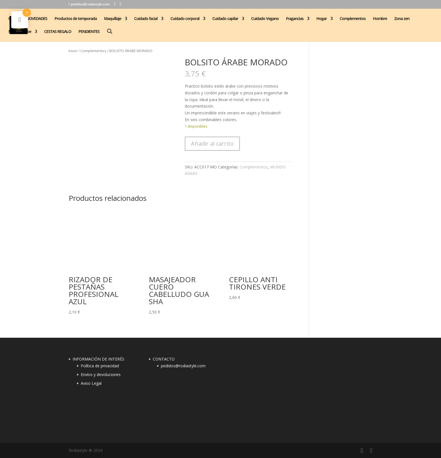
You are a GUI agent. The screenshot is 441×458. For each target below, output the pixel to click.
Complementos (353, 19)
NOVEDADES (36, 19)
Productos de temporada (76, 19)
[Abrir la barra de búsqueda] (109, 31)
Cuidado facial (146, 19)
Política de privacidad (100, 365)
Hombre (380, 19)
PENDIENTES (89, 32)
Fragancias (294, 19)
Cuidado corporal (184, 19)
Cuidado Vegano (265, 19)
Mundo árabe (19, 32)
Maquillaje (112, 19)
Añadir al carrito (212, 143)
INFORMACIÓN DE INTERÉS (98, 359)
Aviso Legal (91, 383)
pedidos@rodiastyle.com (183, 365)
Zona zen (402, 19)
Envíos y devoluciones (101, 374)
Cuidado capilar (225, 19)
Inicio (73, 50)
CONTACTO (164, 359)
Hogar (321, 19)
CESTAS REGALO (57, 32)
